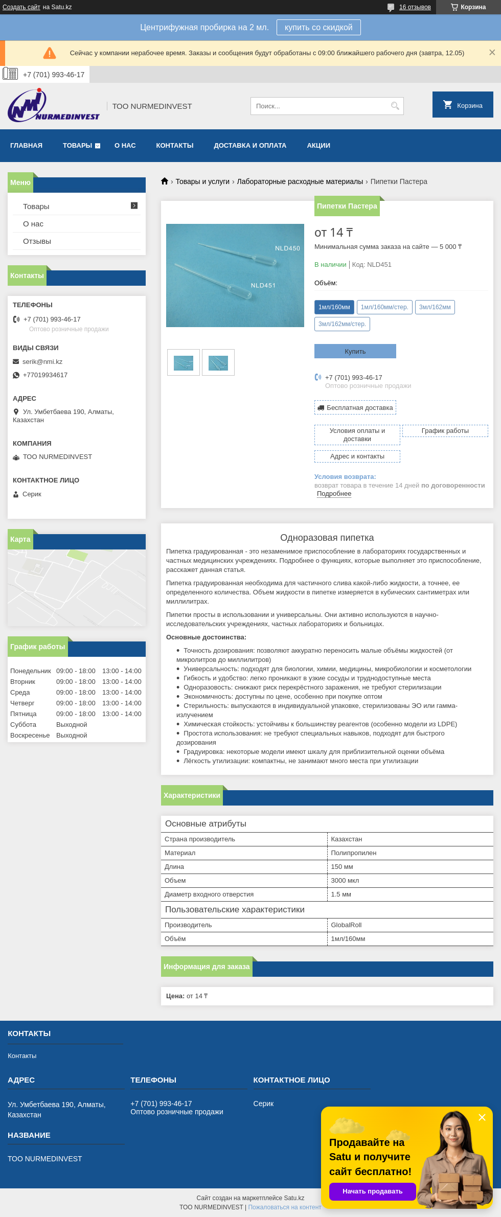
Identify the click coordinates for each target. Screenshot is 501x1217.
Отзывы (37, 241)
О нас (125, 145)
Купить (355, 351)
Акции (318, 145)
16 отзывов (415, 7)
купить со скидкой (319, 27)
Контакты (175, 145)
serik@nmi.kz (42, 361)
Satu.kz (294, 1198)
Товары (77, 145)
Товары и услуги (202, 181)
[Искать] (395, 106)
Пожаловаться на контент (284, 1207)
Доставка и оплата (250, 145)
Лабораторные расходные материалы (300, 181)
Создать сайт (21, 7)
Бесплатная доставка (360, 407)
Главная (26, 145)
